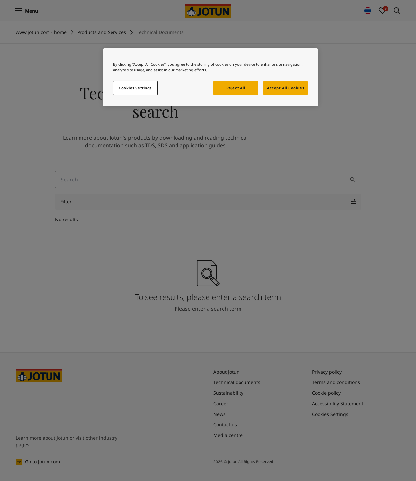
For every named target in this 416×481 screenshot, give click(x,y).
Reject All (235, 87)
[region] (210, 77)
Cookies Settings (135, 87)
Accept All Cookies (285, 87)
